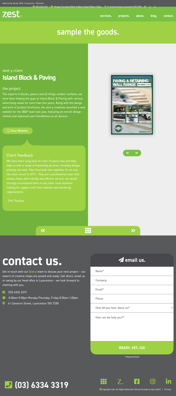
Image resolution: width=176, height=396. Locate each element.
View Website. (18, 131)
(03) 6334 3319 (14, 292)
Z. (120, 381)
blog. (154, 16)
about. (140, 16)
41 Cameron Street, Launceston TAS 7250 (30, 303)
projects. (124, 16)
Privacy (167, 389)
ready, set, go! (132, 347)
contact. (169, 16)
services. (106, 16)
